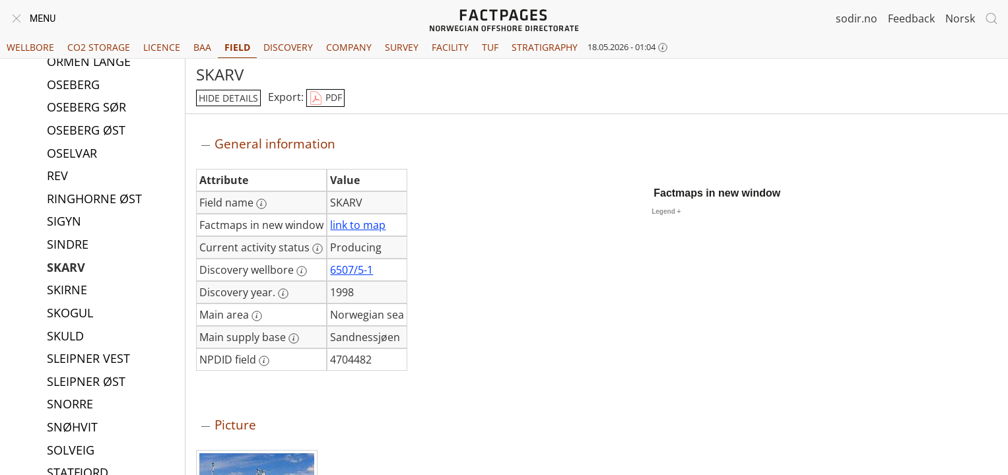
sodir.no (856, 18)
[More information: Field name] (261, 204)
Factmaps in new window (717, 193)
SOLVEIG (70, 451)
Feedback (911, 18)
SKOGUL (70, 314)
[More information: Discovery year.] (283, 293)
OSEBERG (73, 86)
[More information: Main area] (257, 316)
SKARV (66, 268)
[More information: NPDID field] (264, 361)
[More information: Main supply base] (293, 338)
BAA (202, 47)
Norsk (960, 18)
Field (237, 47)
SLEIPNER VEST (88, 359)
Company (349, 47)
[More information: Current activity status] (317, 248)
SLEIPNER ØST (86, 383)
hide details (228, 98)
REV (57, 177)
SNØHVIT (72, 428)
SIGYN (64, 222)
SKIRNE (67, 291)
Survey (402, 47)
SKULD (65, 337)
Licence (161, 47)
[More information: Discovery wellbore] (301, 271)
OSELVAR (72, 154)
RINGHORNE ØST (94, 200)
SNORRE (70, 405)
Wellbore (30, 47)
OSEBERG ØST (86, 131)
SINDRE (67, 245)
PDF (325, 98)
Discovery (288, 47)
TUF (490, 47)
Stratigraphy (545, 47)
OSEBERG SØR (86, 108)
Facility (450, 47)
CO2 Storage (98, 47)
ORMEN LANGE (89, 63)
